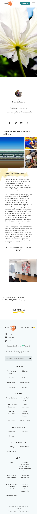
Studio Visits (11, 451)
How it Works (11, 382)
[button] (33, 3)
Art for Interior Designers (11, 406)
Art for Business (11, 398)
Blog (11, 462)
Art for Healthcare (25, 406)
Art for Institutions (11, 413)
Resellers (11, 431)
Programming (25, 382)
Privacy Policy (12, 511)
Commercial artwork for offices (25, 477)
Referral (25, 431)
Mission (25, 371)
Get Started (25, 3)
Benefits (11, 378)
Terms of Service (24, 511)
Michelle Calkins (18, 102)
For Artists (11, 421)
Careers (25, 387)
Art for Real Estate (25, 399)
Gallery (11, 447)
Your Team (11, 387)
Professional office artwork (11, 476)
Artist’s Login (25, 421)
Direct (11, 436)
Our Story (25, 378)
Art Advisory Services (11, 372)
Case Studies (25, 447)
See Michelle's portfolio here (18, 249)
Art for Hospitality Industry (25, 414)
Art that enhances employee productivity (25, 487)
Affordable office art (11, 497)
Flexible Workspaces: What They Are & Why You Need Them (25, 466)
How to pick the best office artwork (11, 486)
